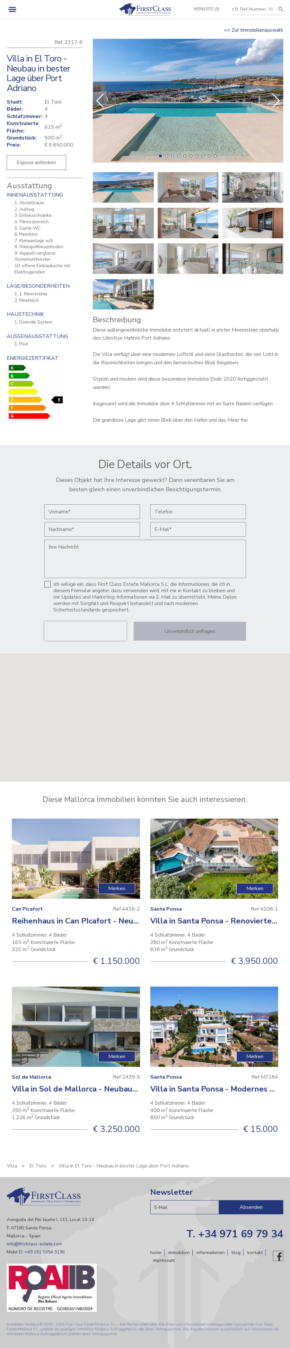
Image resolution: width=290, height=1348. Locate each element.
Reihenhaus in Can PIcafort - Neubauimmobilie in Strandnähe (124, 921)
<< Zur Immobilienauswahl (253, 30)
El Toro (37, 1165)
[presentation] (85, 631)
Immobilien (179, 1253)
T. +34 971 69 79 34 (234, 1234)
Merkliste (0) (206, 9)
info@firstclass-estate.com (34, 1244)
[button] (275, 101)
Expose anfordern (36, 162)
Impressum (164, 1260)
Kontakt (255, 1253)
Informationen (211, 1253)
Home (156, 1253)
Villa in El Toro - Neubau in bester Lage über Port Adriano (123, 1165)
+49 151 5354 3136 (44, 1252)
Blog (236, 1253)
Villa (12, 1165)
